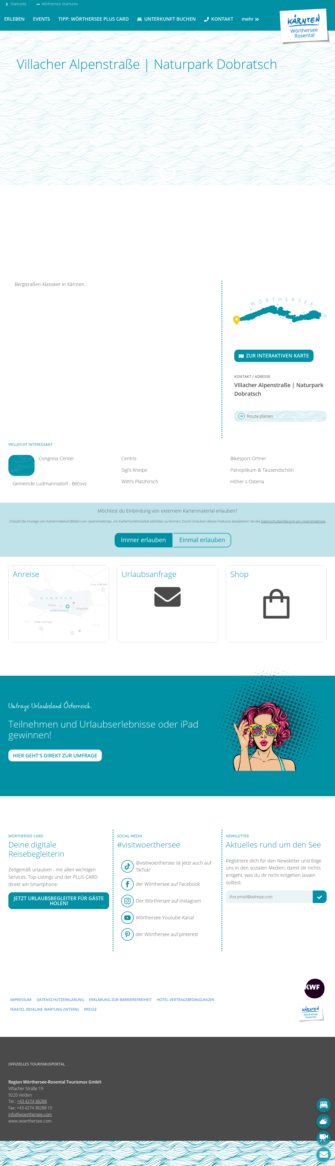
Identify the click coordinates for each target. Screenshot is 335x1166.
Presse (90, 1009)
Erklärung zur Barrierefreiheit (120, 999)
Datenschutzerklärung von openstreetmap (293, 521)
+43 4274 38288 (32, 1101)
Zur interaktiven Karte (274, 355)
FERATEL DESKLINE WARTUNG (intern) (44, 1009)
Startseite (15, 3)
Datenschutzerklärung (60, 999)
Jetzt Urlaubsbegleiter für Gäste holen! (59, 901)
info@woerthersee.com (30, 1114)
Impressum (20, 999)
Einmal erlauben (202, 540)
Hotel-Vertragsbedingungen (185, 999)
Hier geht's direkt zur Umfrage (55, 755)
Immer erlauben (143, 540)
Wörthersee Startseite (57, 3)
